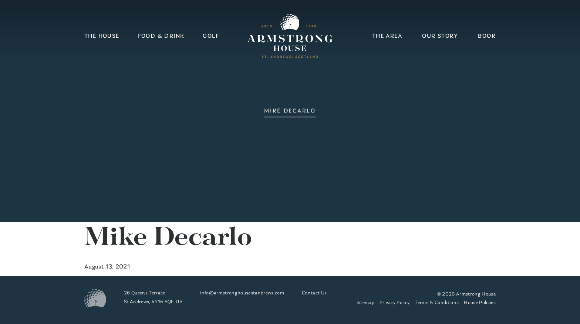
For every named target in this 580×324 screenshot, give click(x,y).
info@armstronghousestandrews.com (242, 293)
